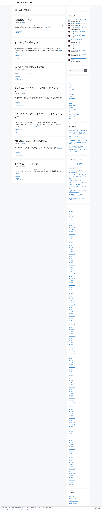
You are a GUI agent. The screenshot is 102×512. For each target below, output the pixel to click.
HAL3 (70, 138)
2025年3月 (72, 245)
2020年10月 (72, 353)
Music (70, 103)
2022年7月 (72, 311)
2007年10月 (72, 473)
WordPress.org (73, 503)
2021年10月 (72, 329)
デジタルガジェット (74, 114)
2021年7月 (72, 336)
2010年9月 (72, 404)
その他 (71, 112)
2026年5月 (72, 214)
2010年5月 (72, 413)
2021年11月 (72, 327)
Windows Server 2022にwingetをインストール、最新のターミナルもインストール (78, 176)
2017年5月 (72, 382)
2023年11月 (72, 276)
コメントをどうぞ (19, 33)
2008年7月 (72, 453)
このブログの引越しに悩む (75, 136)
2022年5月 (72, 316)
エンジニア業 (72, 109)
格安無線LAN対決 (24, 19)
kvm (70, 101)
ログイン (71, 496)
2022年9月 (72, 307)
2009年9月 (72, 429)
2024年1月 (72, 271)
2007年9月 (72, 475)
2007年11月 (72, 471)
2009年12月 (72, 422)
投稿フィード (72, 498)
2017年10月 (72, 378)
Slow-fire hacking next (24, 2)
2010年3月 (72, 415)
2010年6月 (72, 411)
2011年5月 (72, 387)
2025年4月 (72, 243)
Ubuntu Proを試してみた (75, 180)
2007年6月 (72, 482)
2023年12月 (72, 274)
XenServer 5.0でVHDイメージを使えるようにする (38, 115)
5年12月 (71, 484)
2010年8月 (72, 407)
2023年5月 (72, 289)
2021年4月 (72, 342)
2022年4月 (72, 318)
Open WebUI (72, 105)
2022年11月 (72, 302)
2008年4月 (72, 460)
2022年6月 (72, 314)
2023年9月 (72, 280)
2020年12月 (72, 349)
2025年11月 (72, 227)
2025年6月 (72, 238)
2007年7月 (72, 480)
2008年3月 (72, 462)
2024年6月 (72, 260)
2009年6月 (72, 435)
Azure (70, 87)
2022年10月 (72, 305)
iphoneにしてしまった (26, 163)
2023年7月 (72, 285)
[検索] (85, 70)
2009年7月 (72, 433)
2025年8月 (72, 234)
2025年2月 (72, 247)
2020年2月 (72, 369)
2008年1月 (72, 466)
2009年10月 (72, 427)
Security (71, 107)
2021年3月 (72, 345)
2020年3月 (72, 367)
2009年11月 (72, 424)
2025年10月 (72, 229)
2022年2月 (72, 322)
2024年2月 (72, 269)
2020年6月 (72, 360)
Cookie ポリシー (28, 509)
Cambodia (71, 89)
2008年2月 (72, 464)
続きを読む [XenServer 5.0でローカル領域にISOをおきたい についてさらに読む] (58, 98)
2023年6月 (72, 287)
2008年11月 (72, 447)
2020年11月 (72, 351)
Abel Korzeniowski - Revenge (78, 35)
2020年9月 (72, 356)
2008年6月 (72, 455)
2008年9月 (72, 451)
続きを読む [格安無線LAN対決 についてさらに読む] (47, 27)
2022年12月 (72, 300)
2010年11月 (72, 400)
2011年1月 (72, 396)
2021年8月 (72, 333)
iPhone (17, 32)
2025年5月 (72, 240)
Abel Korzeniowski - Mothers (78, 23)
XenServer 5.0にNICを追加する (31, 140)
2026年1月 (72, 223)
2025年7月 (72, 236)
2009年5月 (72, 438)
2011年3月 (72, 391)
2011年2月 (72, 393)
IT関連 (70, 96)
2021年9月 (72, 331)
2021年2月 (72, 347)
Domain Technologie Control (30, 66)
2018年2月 (72, 373)
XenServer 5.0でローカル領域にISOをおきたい (38, 89)
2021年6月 (72, 338)
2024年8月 (72, 258)
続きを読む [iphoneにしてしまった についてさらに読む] (17, 173)
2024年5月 (72, 263)
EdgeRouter (72, 92)
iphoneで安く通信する (26, 42)
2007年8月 (72, 478)
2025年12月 (72, 225)
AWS (70, 85)
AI (69, 83)
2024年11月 (72, 254)
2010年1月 (72, 420)
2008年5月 (72, 458)
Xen (17, 103)
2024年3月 (72, 267)
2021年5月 (72, 340)
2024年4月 (72, 265)
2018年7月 (72, 371)
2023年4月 (72, 291)
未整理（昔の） (19, 31)
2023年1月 (72, 298)
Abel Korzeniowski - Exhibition (78, 54)
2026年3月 (72, 218)
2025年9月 (72, 232)
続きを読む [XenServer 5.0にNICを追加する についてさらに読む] (59, 148)
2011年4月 (72, 389)
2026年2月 (72, 220)
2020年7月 (72, 358)
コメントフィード (73, 501)
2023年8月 (72, 283)
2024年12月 (72, 251)
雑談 (70, 118)
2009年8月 (72, 431)
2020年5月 (72, 362)
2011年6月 (72, 384)
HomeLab (71, 94)
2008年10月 (72, 449)
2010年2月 (72, 418)
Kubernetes (72, 98)
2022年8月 (72, 309)
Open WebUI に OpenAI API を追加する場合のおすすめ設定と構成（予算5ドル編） (78, 142)
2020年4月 (72, 365)
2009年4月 (72, 440)
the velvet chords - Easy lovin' (78, 19)
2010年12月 (72, 398)
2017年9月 (72, 380)
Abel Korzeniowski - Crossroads (79, 27)
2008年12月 (72, 444)
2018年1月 (72, 376)
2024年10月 (72, 256)
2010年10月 (72, 402)
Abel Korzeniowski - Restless (78, 50)
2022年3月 (72, 320)
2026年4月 (72, 216)
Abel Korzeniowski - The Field (78, 31)
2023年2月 (72, 296)
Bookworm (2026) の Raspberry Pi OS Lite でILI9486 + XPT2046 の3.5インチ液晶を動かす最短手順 (78, 132)
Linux (17, 78)
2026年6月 (72, 212)
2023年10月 (72, 278)
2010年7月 (72, 409)
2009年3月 (72, 442)
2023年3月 (72, 294)
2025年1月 (72, 249)
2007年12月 (72, 469)
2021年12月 (72, 325)
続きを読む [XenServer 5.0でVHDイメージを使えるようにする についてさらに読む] (36, 126)
